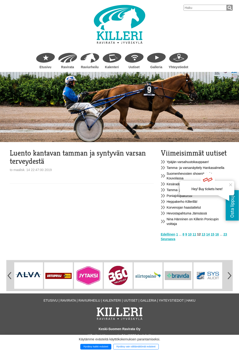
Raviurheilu (89, 67)
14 (208, 234)
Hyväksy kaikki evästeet (96, 346)
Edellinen (168, 234)
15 (212, 234)
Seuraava (168, 239)
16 (217, 234)
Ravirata (67, 67)
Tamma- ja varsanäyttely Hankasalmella (195, 168)
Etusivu (45, 67)
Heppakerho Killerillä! (182, 201)
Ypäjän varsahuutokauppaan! (188, 162)
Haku (190, 300)
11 (194, 234)
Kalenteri (112, 67)
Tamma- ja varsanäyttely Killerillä (190, 190)
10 (190, 234)
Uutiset (134, 67)
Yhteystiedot (178, 67)
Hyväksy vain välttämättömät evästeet (135, 346)
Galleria (156, 67)
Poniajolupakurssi (179, 196)
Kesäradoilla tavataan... (184, 184)
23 (225, 234)
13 (203, 234)
